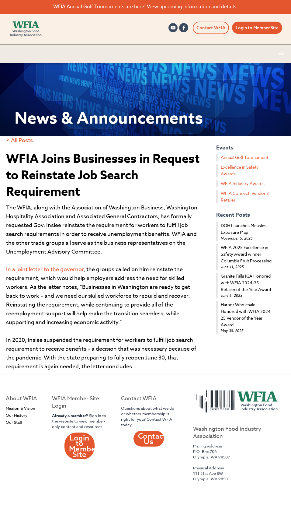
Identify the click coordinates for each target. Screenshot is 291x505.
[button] (281, 53)
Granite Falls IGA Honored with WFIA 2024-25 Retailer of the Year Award (246, 282)
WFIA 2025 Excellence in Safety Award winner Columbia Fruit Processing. (247, 254)
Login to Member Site (257, 27)
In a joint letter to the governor (45, 269)
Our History (16, 415)
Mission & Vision (20, 408)
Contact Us (151, 438)
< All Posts (19, 140)
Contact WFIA (210, 27)
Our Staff (14, 422)
